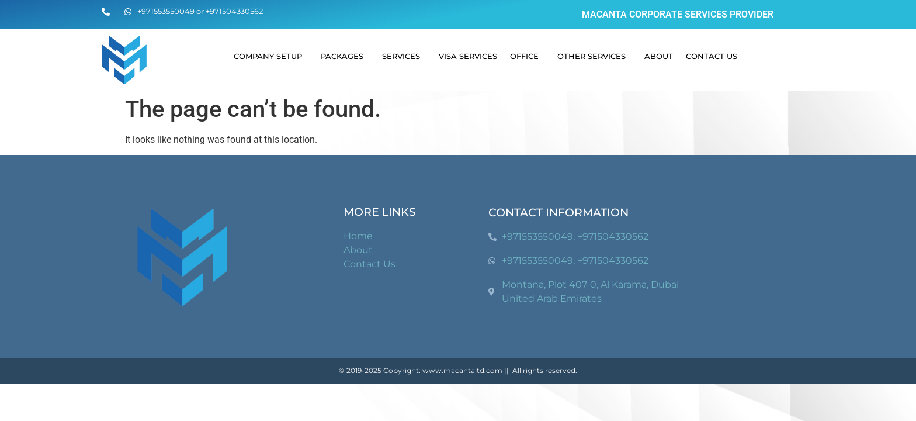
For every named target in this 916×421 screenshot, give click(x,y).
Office (527, 56)
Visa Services (468, 56)
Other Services (594, 56)
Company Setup (271, 56)
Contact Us (711, 56)
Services (404, 56)
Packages (345, 56)
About (658, 56)
